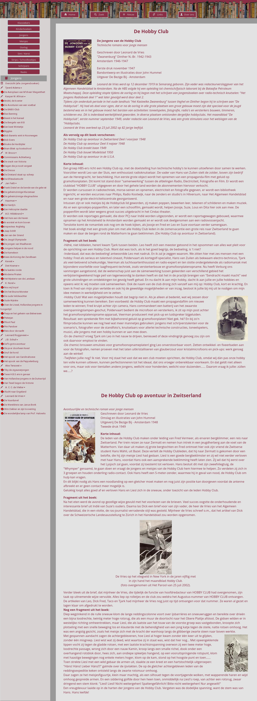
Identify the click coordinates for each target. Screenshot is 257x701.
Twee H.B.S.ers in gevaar (17, 374)
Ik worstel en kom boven (17, 222)
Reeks (23, 72)
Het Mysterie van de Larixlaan (19, 278)
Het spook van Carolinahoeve (19, 357)
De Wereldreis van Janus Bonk (20, 404)
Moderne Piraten (13, 274)
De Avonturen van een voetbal (20, 105)
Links (158, 14)
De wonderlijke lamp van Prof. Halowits (25, 413)
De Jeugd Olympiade (15, 239)
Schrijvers (23, 66)
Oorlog (24, 47)
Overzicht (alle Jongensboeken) (22, 83)
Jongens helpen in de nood (18, 248)
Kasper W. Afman (13, 96)
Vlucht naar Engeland (15, 391)
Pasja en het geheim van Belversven (23, 313)
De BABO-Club (11, 109)
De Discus (9, 170)
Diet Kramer (10, 265)
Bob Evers (9, 139)
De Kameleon (11, 252)
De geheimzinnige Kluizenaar (19, 192)
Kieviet (7, 261)
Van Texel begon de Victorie (19, 383)
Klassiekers (24, 22)
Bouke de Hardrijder (14, 144)
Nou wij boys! (11, 287)
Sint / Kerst (24, 53)
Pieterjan (8, 317)
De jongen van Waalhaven (17, 244)
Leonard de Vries (13, 396)
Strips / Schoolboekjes (23, 59)
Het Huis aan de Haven (16, 218)
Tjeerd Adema (11, 87)
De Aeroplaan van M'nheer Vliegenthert (24, 92)
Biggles (8, 131)
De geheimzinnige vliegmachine (21, 196)
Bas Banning (10, 113)
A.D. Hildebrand (12, 213)
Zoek (99, 14)
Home (69, 14)
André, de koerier (13, 100)
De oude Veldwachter (15, 296)
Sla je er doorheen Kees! (17, 348)
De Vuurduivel (11, 400)
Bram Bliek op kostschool (18, 148)
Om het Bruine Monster (16, 291)
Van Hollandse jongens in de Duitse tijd (25, 378)
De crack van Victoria (15, 161)
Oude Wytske (11, 300)
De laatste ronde (13, 270)
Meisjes (24, 41)
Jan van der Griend (14, 235)
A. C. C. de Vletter (13, 387)
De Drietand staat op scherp (19, 174)
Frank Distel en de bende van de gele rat (25, 187)
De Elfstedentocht (13, 179)
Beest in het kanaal (14, 118)
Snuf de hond (11, 352)
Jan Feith (9, 183)
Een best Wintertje (13, 126)
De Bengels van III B (14, 122)
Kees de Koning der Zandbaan (20, 257)
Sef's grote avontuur (15, 344)
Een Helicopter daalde (16, 209)
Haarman (9, 200)
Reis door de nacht (14, 330)
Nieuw (128, 14)
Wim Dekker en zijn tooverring (20, 409)
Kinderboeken (24, 29)
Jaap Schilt (10, 231)
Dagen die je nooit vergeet (18, 166)
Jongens (23, 35)
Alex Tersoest (11, 365)
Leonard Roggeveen (15, 335)
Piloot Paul (9, 322)
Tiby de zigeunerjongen (16, 370)
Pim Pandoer (10, 326)
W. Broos (9, 153)
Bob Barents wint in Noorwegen (21, 135)
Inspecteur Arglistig (14, 226)
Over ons (187, 14)
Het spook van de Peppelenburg (21, 361)
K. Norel (8, 283)
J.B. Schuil (9, 339)
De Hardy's (10, 205)
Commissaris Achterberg (17, 157)
